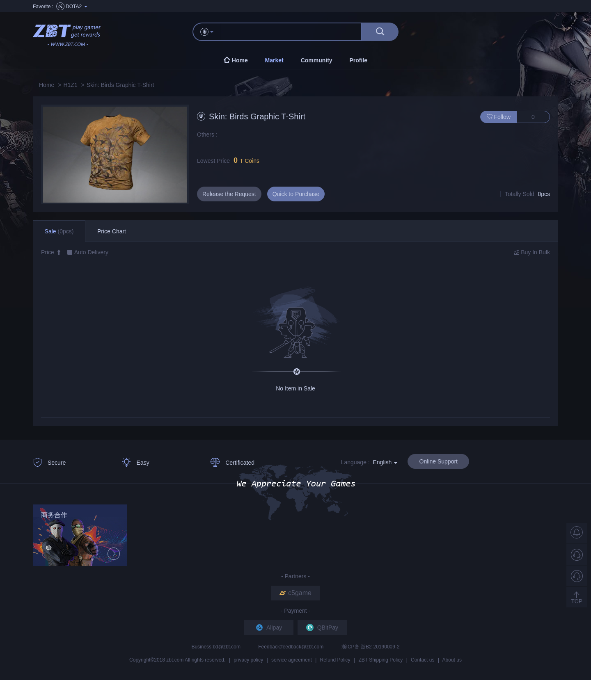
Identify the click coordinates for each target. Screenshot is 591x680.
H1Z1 (70, 85)
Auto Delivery (91, 252)
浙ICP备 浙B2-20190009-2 (370, 647)
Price (51, 252)
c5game (295, 592)
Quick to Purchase (296, 194)
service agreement (291, 660)
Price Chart (111, 231)
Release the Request (229, 194)
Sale (59, 231)
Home (46, 85)
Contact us (422, 660)
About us (452, 660)
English (385, 462)
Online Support (438, 461)
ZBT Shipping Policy (380, 660)
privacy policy (248, 660)
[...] (291, 32)
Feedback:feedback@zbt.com (291, 647)
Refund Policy (335, 660)
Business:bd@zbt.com (216, 647)
